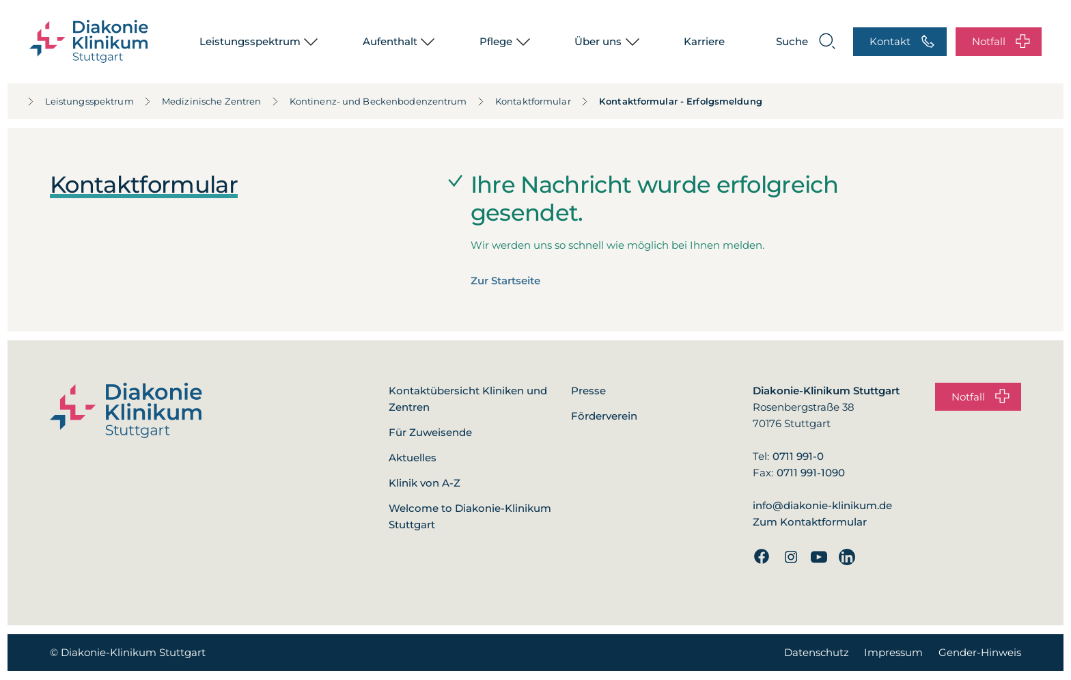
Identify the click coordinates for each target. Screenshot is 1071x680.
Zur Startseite (505, 280)
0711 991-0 (798, 456)
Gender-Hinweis (979, 652)
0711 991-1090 (811, 472)
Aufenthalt (390, 41)
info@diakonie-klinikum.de (822, 505)
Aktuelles (412, 457)
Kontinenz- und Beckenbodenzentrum (361, 101)
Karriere (704, 41)
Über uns (598, 41)
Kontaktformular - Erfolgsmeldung (654, 101)
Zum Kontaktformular (810, 521)
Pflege (495, 41)
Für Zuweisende (430, 432)
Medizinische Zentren (194, 101)
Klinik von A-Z (424, 482)
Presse (588, 390)
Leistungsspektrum (250, 41)
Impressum (893, 652)
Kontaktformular (515, 101)
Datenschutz (816, 652)
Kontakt (902, 42)
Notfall (1001, 42)
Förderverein (604, 415)
